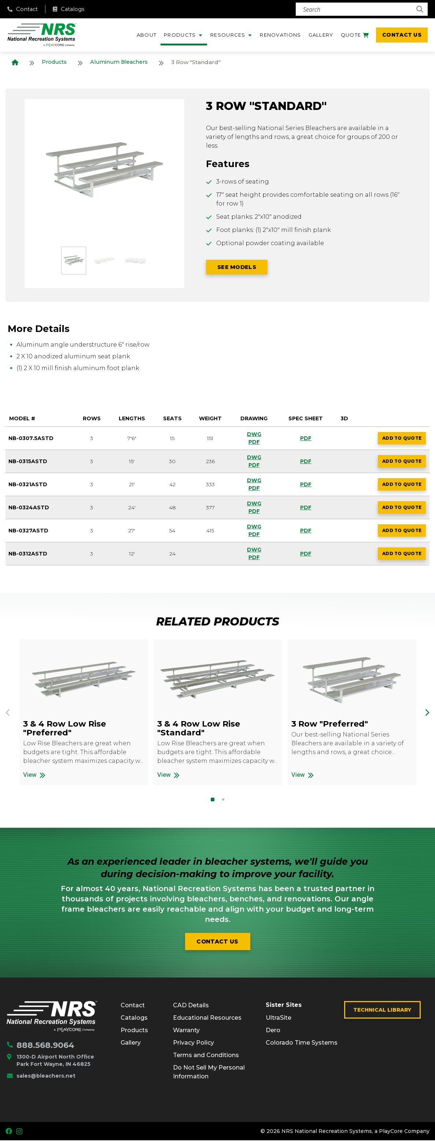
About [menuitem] (147, 35)
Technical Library (382, 1010)
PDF (253, 442)
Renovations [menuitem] (280, 35)
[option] (104, 170)
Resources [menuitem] (228, 35)
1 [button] (212, 800)
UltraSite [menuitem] (278, 1018)
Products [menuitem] (180, 35)
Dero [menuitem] (273, 1030)
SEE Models (241, 267)
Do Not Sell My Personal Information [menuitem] (209, 1073)
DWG (253, 434)
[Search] (362, 9)
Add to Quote (403, 439)
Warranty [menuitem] (186, 1030)
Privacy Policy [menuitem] (193, 1043)
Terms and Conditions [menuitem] (206, 1055)
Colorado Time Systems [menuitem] (302, 1043)
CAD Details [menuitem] (191, 1005)
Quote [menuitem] (355, 36)
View (67, 775)
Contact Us (401, 35)
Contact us (217, 941)
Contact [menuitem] (133, 1005)
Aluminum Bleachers (122, 62)
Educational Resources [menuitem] (207, 1018)
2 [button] (223, 800)
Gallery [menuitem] (321, 35)
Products (55, 62)
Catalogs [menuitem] (134, 1018)
